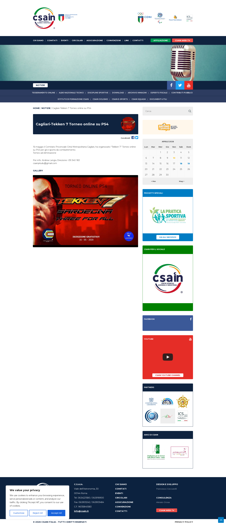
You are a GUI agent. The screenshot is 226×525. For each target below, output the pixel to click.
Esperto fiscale (159, 93)
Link (126, 40)
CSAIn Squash (139, 99)
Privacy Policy (184, 522)
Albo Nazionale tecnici (71, 93)
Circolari (77, 40)
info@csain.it (81, 511)
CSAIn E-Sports (120, 99)
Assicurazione (94, 40)
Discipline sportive (98, 93)
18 (181, 163)
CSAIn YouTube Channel (167, 375)
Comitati (52, 40)
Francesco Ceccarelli (166, 488)
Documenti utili (158, 99)
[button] (190, 111)
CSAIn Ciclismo (100, 99)
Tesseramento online (43, 93)
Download (118, 93)
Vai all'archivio (167, 237)
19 (189, 163)
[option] (85, 211)
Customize (18, 513)
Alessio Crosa (163, 502)
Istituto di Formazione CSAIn (73, 99)
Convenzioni (114, 40)
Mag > (181, 181)
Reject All (38, 513)
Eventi (64, 40)
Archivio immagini (137, 93)
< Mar (153, 181)
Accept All (56, 513)
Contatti (137, 40)
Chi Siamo (38, 40)
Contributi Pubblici (182, 93)
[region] (37, 502)
